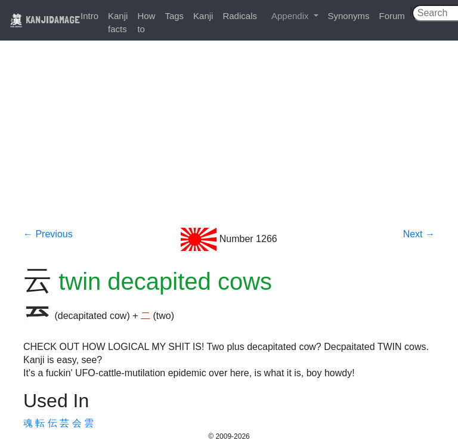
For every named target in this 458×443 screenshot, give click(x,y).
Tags (174, 16)
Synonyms (349, 16)
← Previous (48, 234)
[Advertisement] (229, 138)
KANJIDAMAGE (45, 19)
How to (146, 22)
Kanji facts (118, 22)
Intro (89, 16)
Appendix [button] (291, 16)
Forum (392, 16)
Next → (419, 234)
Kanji (203, 16)
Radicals (239, 16)
